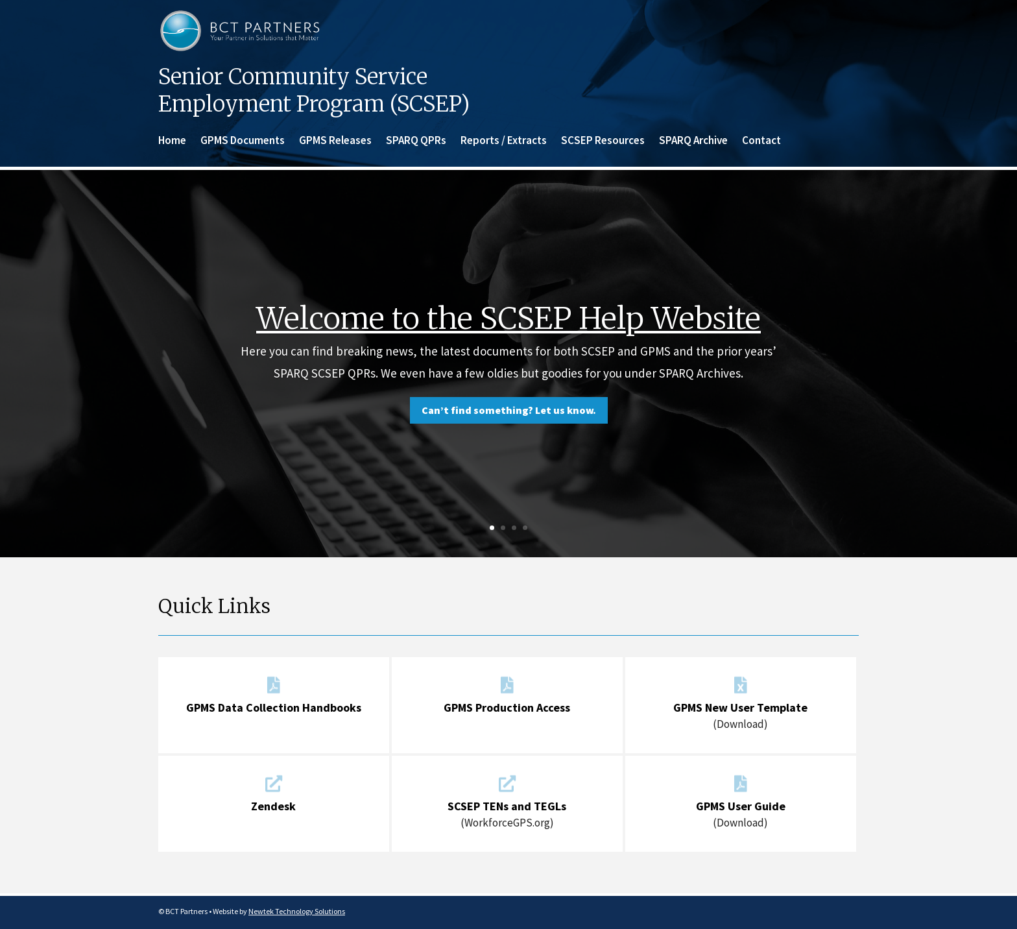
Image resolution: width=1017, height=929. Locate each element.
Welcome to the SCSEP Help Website (508, 318)
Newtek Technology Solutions (296, 911)
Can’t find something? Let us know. (509, 410)
